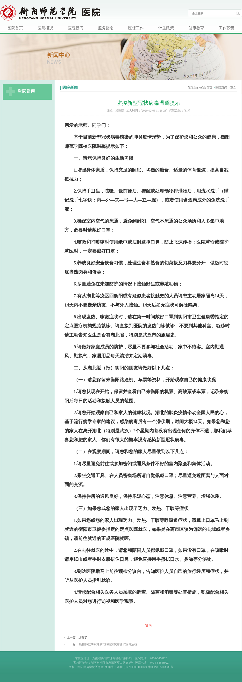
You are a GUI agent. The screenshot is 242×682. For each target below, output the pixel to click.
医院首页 (15, 28)
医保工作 (136, 28)
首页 (209, 87)
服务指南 (106, 28)
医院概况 (45, 28)
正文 (233, 87)
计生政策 (166, 28)
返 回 (148, 626)
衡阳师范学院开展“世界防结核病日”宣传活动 (108, 644)
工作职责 (226, 28)
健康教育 (196, 28)
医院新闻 (75, 28)
